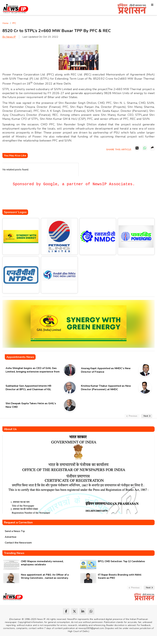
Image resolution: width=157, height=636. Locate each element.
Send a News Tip (15, 531)
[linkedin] (83, 611)
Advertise (10, 537)
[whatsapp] (91, 611)
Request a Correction (18, 522)
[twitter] (74, 611)
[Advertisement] (60, 200)
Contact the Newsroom (18, 542)
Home (5, 23)
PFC (14, 23)
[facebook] (66, 611)
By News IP (9, 37)
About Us (10, 429)
